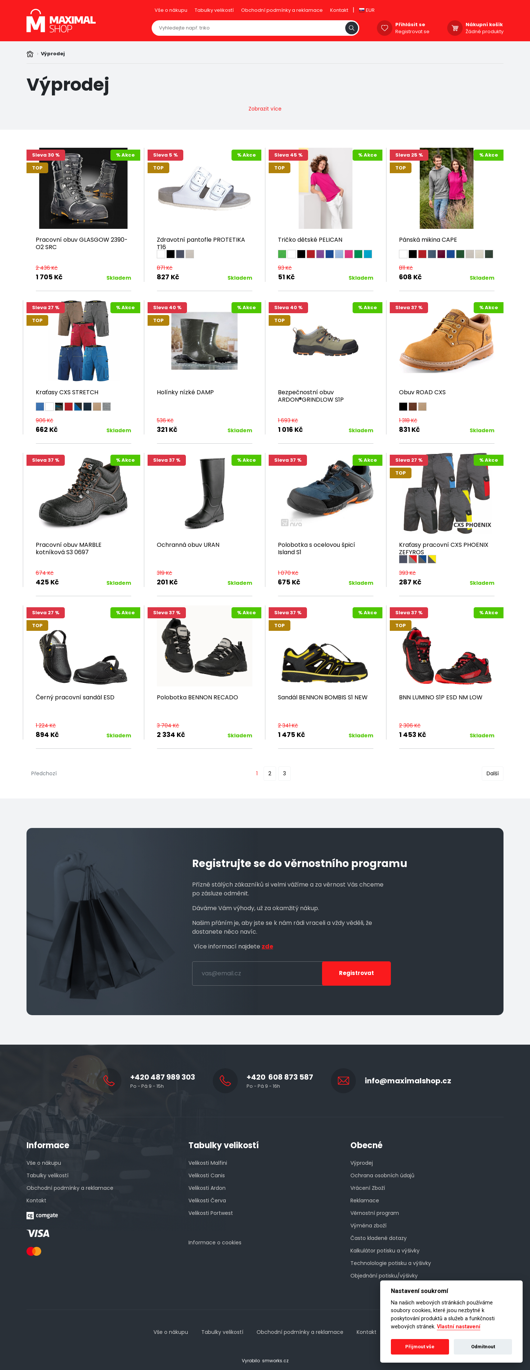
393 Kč (407, 573)
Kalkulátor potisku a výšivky (385, 1250)
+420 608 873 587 (280, 1077)
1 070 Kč (288, 573)
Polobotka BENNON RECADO (197, 697)
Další (493, 773)
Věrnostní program (374, 1213)
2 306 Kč (410, 725)
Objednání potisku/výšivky (384, 1275)
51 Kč (286, 277)
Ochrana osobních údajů (382, 1175)
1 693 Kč (288, 420)
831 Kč (409, 429)
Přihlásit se (410, 24)
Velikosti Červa (207, 1200)
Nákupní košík (484, 24)
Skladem (118, 278)
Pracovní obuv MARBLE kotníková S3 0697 (69, 548)
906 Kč (44, 420)
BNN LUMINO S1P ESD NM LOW (441, 697)
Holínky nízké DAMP (185, 392)
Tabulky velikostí (214, 10)
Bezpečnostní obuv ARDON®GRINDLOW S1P (311, 396)
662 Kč (47, 429)
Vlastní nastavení (458, 1327)
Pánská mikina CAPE (428, 239)
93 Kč (285, 268)
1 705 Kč (49, 277)
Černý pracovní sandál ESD (75, 697)
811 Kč (406, 268)
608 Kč (410, 277)
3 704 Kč (168, 725)
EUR (367, 10)
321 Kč (167, 429)
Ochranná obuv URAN (188, 545)
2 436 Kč (47, 268)
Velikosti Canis (206, 1175)
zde (267, 946)
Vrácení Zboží (367, 1188)
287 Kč (410, 582)
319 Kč (164, 573)
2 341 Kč (288, 725)
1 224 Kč (46, 725)
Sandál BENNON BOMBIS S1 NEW (323, 697)
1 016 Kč (290, 429)
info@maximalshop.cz (408, 1081)
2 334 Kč (171, 734)
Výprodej (361, 1163)
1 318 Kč (408, 420)
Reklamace (364, 1200)
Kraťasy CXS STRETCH (67, 392)
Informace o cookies (214, 1242)
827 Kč (168, 277)
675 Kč (289, 582)
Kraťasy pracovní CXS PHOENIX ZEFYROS (443, 548)
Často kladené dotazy (378, 1238)
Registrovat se (412, 31)
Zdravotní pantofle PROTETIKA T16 (201, 243)
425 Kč (47, 582)
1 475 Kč (291, 734)
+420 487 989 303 (162, 1077)
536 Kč (165, 420)
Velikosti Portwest (210, 1213)
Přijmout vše (419, 1346)
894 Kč (47, 734)
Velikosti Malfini (207, 1163)
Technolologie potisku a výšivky (390, 1263)
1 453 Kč (412, 734)
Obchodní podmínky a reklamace (282, 10)
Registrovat (356, 973)
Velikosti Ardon (207, 1188)
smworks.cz (275, 1360)
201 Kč (167, 582)
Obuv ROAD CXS (422, 392)
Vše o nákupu (171, 10)
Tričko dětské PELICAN (310, 239)
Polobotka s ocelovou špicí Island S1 (316, 548)
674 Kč (45, 573)
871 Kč (165, 268)
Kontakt (339, 10)
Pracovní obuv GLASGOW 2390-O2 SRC (82, 243)
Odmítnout (483, 1346)
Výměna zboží (368, 1225)
